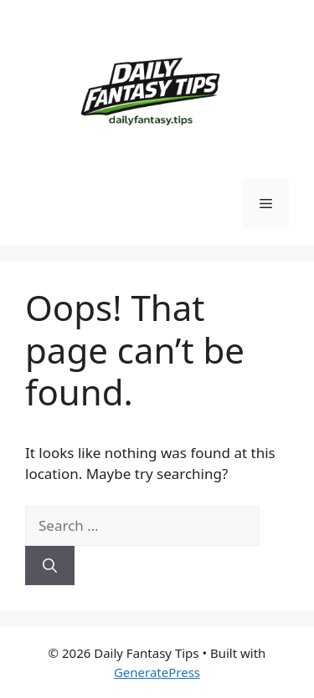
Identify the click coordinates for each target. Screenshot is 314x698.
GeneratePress (157, 672)
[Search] (50, 566)
